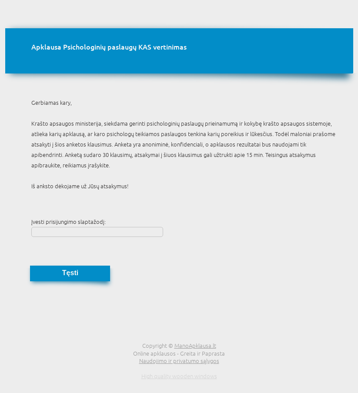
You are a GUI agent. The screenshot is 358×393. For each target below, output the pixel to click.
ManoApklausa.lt (195, 345)
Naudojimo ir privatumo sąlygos (179, 360)
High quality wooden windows (179, 376)
